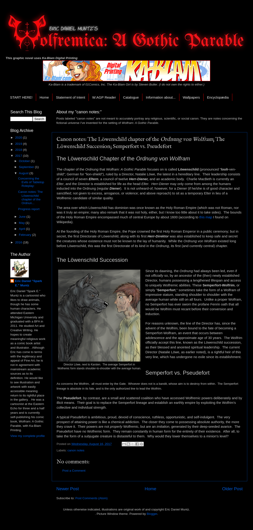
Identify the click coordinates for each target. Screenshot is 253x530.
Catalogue (131, 97)
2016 (19, 242)
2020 (19, 137)
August (24, 173)
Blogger (152, 514)
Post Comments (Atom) (91, 498)
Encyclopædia (218, 97)
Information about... (160, 97)
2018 (19, 149)
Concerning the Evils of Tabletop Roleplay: (31, 182)
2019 (19, 143)
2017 (19, 155)
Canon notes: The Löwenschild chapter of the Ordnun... (30, 197)
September (27, 167)
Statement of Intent (70, 97)
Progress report (29, 209)
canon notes (75, 450)
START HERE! (21, 97)
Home (44, 97)
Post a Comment (74, 470)
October (25, 161)
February (25, 235)
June (22, 216)
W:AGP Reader (104, 97)
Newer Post (67, 488)
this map (205, 217)
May (22, 223)
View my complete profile (27, 436)
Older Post (232, 488)
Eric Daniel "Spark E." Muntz (28, 283)
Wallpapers (191, 97)
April (22, 229)
